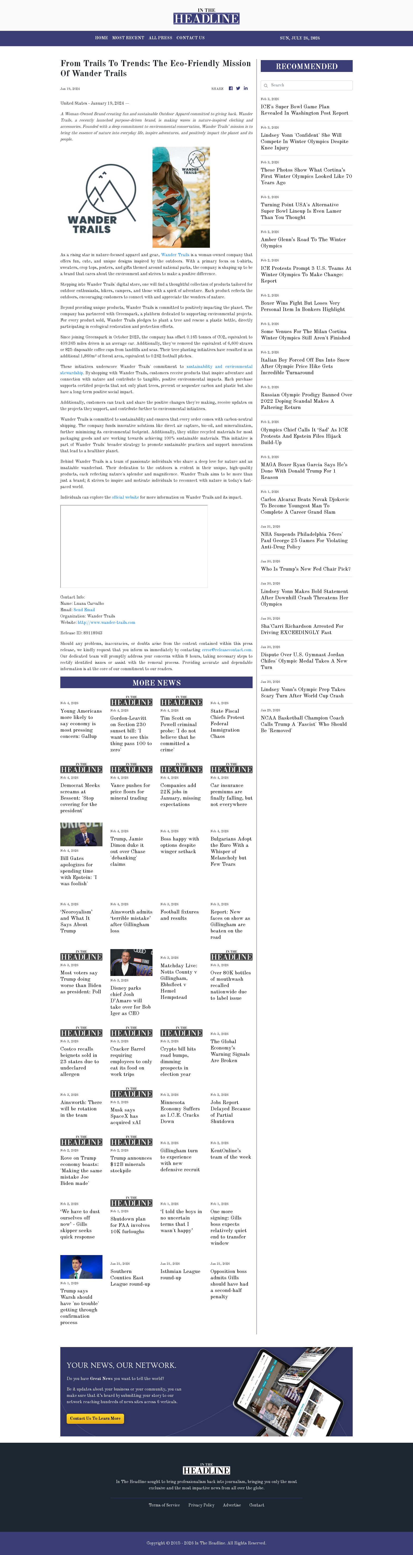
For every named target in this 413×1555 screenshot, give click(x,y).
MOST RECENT (128, 38)
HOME (101, 38)
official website (125, 497)
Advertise (232, 1505)
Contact (256, 1505)
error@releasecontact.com (227, 650)
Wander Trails (175, 255)
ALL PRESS (160, 38)
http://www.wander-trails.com (106, 623)
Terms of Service (164, 1505)
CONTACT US (190, 38)
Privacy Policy (201, 1505)
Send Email (84, 610)
